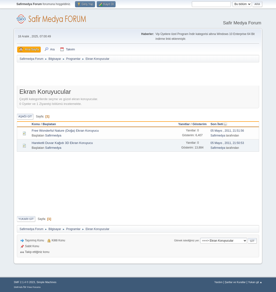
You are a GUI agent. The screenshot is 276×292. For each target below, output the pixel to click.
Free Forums (34, 287)
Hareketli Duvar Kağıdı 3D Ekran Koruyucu (62, 143)
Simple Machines (46, 282)
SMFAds (18, 287)
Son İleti (218, 124)
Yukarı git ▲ (255, 282)
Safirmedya (53, 135)
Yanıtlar (184, 124)
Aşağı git (25, 116)
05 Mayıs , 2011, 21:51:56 (227, 130)
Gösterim (200, 124)
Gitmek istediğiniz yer (186, 240)
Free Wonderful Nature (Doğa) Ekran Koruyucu (65, 130)
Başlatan (49, 124)
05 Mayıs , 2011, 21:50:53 (227, 143)
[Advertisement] (105, 75)
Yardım (218, 282)
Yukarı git (26, 218)
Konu (36, 124)
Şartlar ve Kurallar (235, 282)
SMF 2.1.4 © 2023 (24, 282)
